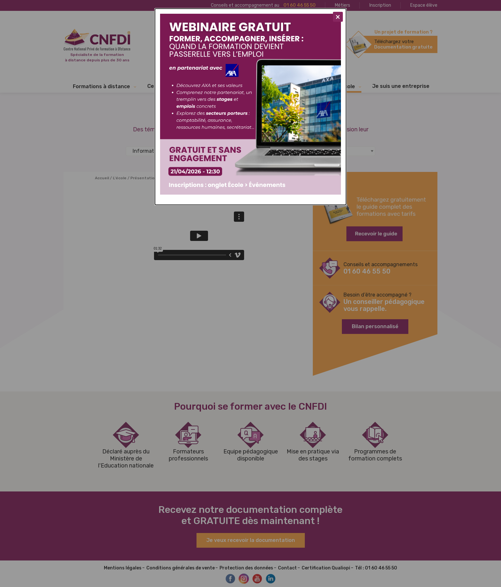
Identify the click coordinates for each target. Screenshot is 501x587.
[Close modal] (338, 17)
